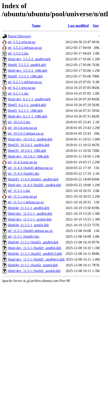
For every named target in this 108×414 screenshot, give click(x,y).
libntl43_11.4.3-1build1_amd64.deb (33, 179)
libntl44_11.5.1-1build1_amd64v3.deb (35, 254)
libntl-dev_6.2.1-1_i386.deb (27, 116)
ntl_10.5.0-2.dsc (19, 122)
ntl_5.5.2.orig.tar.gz (21, 42)
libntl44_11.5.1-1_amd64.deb (28, 208)
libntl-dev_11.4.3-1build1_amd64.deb (34, 185)
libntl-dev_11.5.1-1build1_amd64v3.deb (36, 259)
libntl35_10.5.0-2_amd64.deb (29, 145)
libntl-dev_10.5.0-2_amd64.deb (30, 139)
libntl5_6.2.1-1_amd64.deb (27, 105)
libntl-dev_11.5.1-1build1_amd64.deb (34, 248)
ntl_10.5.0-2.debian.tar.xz (26, 133)
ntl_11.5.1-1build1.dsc (23, 236)
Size (96, 26)
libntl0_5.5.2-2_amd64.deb (27, 65)
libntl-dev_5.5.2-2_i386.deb (27, 70)
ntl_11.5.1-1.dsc (19, 191)
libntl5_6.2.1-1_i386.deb (25, 110)
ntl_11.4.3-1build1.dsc (23, 173)
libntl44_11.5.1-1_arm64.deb (28, 225)
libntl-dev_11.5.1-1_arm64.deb (30, 219)
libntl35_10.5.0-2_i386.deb (27, 151)
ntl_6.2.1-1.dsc (18, 93)
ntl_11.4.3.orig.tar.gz (22, 162)
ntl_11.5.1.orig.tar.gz (22, 196)
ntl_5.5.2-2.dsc (18, 53)
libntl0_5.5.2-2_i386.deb (25, 76)
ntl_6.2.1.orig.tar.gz (21, 88)
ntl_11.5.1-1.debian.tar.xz (26, 202)
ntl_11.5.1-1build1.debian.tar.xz (30, 231)
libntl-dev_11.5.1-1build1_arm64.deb (34, 271)
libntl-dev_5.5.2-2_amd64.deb (29, 59)
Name (36, 26)
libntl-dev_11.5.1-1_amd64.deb (30, 213)
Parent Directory (19, 36)
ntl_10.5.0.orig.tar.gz (22, 128)
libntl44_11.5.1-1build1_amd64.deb (33, 242)
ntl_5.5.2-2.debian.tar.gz (25, 48)
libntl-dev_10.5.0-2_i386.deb (28, 156)
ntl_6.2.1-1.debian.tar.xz (25, 82)
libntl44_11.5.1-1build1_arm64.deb (33, 265)
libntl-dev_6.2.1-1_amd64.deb (29, 99)
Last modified (78, 26)
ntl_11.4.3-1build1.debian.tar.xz (30, 168)
